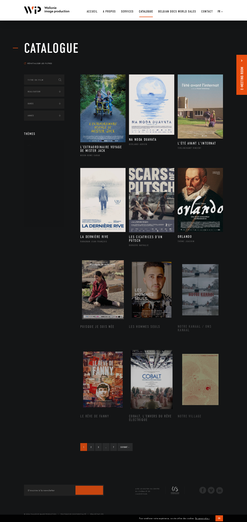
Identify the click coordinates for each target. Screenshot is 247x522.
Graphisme (37, 177)
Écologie (32, 243)
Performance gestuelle (44, 204)
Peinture (35, 199)
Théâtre (35, 221)
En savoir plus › (202, 518)
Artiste (35, 166)
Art (29, 145)
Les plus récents (214, 60)
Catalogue (51, 48)
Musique (36, 188)
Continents (33, 232)
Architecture (38, 155)
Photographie (39, 210)
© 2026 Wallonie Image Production (40, 514)
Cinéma (35, 172)
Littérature (37, 183)
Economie (32, 254)
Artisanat (36, 161)
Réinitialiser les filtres (38, 63)
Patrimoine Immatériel (44, 194)
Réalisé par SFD (97, 514)
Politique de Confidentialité (73, 514)
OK (219, 518)
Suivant (124, 447)
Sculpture (36, 215)
